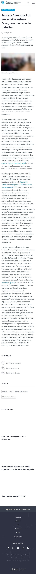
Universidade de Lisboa (18, 558)
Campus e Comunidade (8, 10)
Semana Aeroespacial (21, 391)
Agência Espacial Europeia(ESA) (12, 163)
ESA (11, 391)
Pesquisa (28, 3)
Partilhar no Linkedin (10, 373)
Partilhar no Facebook (11, 363)
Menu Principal (33, 3)
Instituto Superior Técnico (22, 555)
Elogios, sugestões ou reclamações (18, 509)
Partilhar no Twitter (10, 368)
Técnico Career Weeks (8, 397)
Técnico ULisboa (11, 2)
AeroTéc (4, 391)
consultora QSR (7, 283)
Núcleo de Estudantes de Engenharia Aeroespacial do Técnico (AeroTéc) (16, 185)
